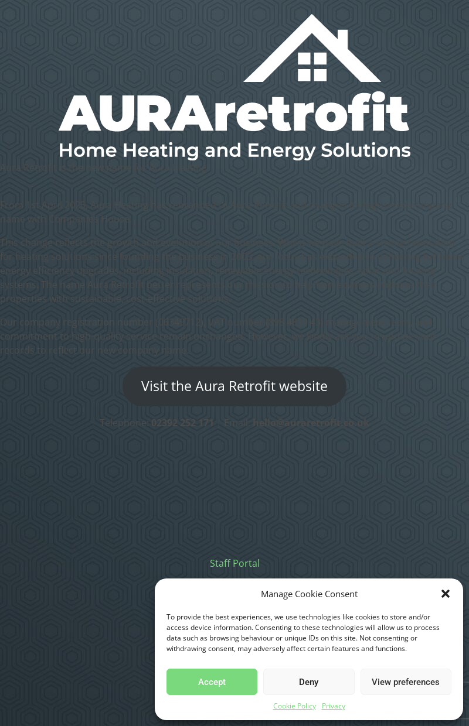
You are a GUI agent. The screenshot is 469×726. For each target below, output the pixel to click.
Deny (308, 682)
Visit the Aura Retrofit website (234, 386)
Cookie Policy (294, 706)
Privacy (333, 706)
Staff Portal (235, 563)
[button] (445, 594)
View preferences (406, 682)
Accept (212, 682)
